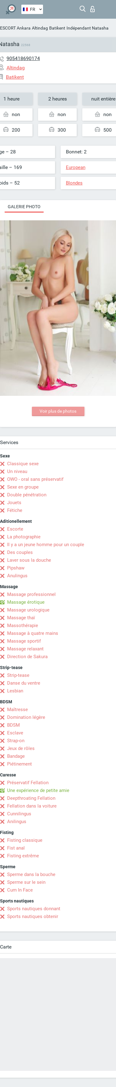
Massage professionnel (31, 594)
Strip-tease (18, 675)
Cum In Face (20, 890)
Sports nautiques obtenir (32, 916)
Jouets (14, 502)
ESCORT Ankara (15, 28)
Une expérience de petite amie (38, 790)
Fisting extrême (23, 856)
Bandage (16, 756)
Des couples (20, 552)
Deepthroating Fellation (31, 798)
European (75, 167)
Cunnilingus (19, 814)
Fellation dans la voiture (32, 806)
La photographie (24, 537)
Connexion (92, 9)
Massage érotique (26, 602)
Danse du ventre (23, 683)
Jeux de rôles (21, 748)
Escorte (15, 529)
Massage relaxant (25, 649)
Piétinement (19, 764)
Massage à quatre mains (32, 633)
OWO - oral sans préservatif (35, 479)
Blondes (74, 183)
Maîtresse (17, 709)
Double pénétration (26, 495)
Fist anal (16, 848)
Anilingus (16, 821)
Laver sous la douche (29, 560)
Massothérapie (22, 625)
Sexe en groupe (23, 487)
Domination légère (26, 717)
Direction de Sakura (27, 656)
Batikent (57, 28)
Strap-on (15, 740)
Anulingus (17, 576)
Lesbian (15, 691)
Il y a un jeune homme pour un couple (45, 544)
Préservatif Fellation (28, 782)
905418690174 (23, 58)
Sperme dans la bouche (31, 874)
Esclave (15, 733)
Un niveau (17, 471)
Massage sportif (24, 641)
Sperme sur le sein (26, 882)
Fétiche (14, 510)
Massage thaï (21, 618)
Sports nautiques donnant (33, 908)
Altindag (40, 28)
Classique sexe (23, 463)
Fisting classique (24, 840)
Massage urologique (28, 610)
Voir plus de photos (58, 411)
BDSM (13, 725)
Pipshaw (15, 568)
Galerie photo (24, 206)
